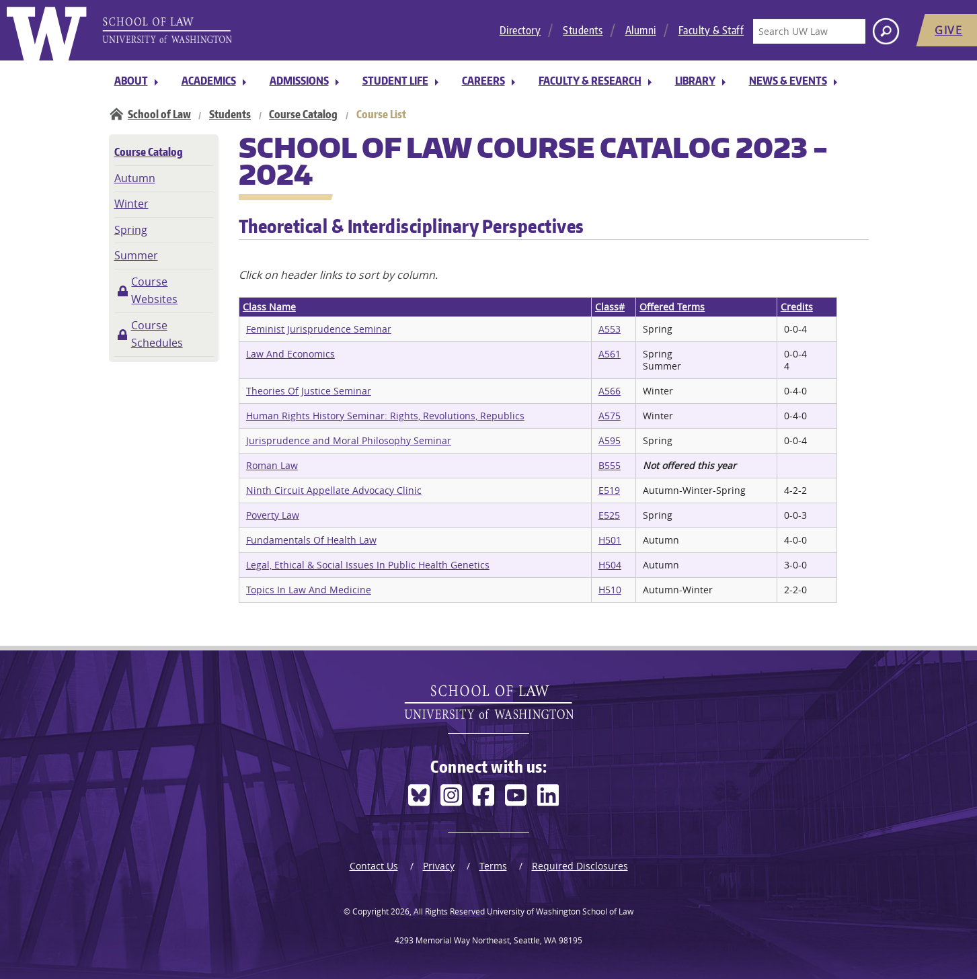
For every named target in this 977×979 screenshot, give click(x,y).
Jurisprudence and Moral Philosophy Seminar (348, 440)
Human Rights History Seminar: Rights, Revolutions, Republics (385, 415)
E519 (609, 490)
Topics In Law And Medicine (308, 589)
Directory (520, 30)
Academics (209, 80)
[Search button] (886, 31)
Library (695, 80)
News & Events (788, 80)
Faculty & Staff (711, 30)
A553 (609, 329)
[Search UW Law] (809, 31)
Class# (610, 306)
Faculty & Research (590, 80)
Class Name (269, 306)
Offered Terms (672, 306)
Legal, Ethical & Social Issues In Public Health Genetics (368, 564)
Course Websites (154, 290)
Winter (131, 203)
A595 (609, 440)
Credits (797, 306)
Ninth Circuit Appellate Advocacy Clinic (334, 490)
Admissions (299, 80)
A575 (609, 415)
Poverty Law (272, 515)
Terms (493, 865)
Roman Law (272, 465)
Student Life (395, 80)
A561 (609, 353)
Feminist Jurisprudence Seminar (318, 329)
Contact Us (374, 865)
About (131, 80)
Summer (136, 255)
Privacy (439, 865)
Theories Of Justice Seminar (308, 390)
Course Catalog (303, 114)
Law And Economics (290, 353)
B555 (609, 465)
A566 (609, 390)
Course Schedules (157, 334)
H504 (609, 564)
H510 (609, 589)
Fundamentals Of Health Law (311, 540)
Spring (130, 229)
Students (582, 30)
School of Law (159, 114)
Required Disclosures (580, 865)
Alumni (640, 30)
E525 (609, 515)
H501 (609, 540)
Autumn (134, 178)
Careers (483, 80)
